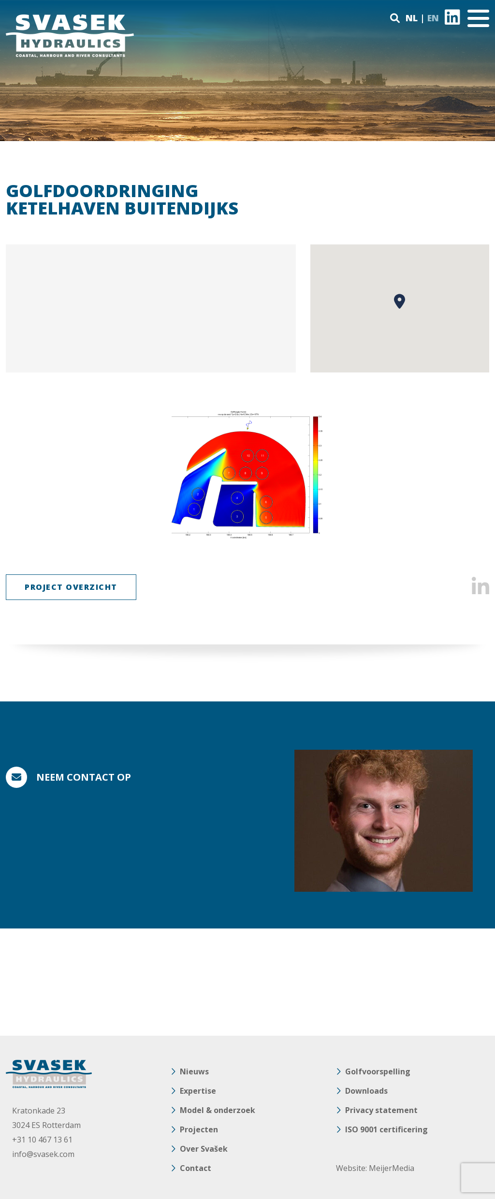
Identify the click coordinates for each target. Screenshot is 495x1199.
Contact (195, 1168)
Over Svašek (204, 1148)
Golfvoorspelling (377, 1071)
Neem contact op (83, 777)
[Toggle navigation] (478, 18)
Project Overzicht (71, 587)
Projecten (199, 1129)
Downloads (366, 1090)
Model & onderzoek (217, 1110)
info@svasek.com (43, 1154)
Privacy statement (381, 1110)
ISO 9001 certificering (386, 1129)
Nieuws (194, 1071)
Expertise (198, 1090)
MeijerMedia (391, 1168)
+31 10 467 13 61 (42, 1139)
